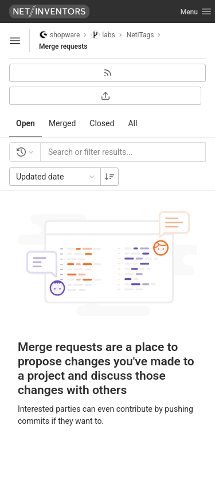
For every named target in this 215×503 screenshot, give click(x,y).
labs (103, 34)
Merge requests (63, 46)
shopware (59, 34)
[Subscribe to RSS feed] (107, 73)
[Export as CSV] (105, 96)
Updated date (56, 176)
